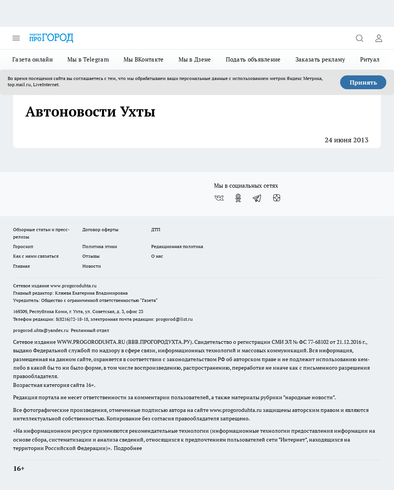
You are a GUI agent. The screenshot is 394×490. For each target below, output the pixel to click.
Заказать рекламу (321, 59)
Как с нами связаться (35, 256)
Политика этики (99, 246)
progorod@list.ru (174, 319)
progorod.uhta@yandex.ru (41, 330)
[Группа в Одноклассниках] (238, 198)
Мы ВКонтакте (144, 59)
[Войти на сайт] (378, 38)
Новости (91, 266)
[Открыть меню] (16, 38)
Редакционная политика (177, 246)
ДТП (155, 229)
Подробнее (128, 448)
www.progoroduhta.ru (73, 285)
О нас (157, 256)
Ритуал (370, 59)
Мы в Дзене (195, 59)
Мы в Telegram (88, 59)
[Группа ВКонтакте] (219, 198)
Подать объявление (253, 59)
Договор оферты (100, 229)
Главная (21, 266)
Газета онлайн (32, 59)
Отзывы (91, 256)
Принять (363, 82)
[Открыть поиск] (359, 38)
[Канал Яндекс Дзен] (276, 198)
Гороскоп (23, 246)
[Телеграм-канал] (257, 198)
